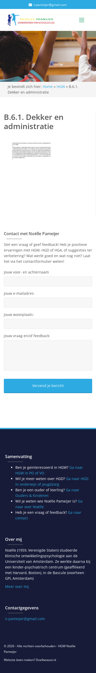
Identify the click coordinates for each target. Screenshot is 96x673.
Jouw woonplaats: (19, 314)
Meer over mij (17, 586)
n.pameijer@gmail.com (50, 5)
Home (48, 86)
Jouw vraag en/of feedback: (27, 336)
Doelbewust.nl (46, 660)
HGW (61, 86)
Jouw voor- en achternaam (26, 272)
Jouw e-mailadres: (19, 293)
